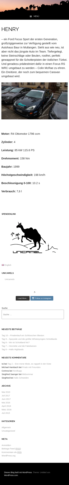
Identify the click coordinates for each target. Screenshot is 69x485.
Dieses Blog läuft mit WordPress (18, 472)
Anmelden (6, 445)
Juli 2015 (6, 413)
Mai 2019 (6, 392)
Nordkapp (17, 371)
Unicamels (8, 273)
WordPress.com (11, 475)
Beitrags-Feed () (11, 448)
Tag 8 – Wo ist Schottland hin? (16, 342)
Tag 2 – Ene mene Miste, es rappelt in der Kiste (29, 364)
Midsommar (27, 374)
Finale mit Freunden (31, 367)
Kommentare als (12, 452)
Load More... (23, 298)
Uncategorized (8, 431)
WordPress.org (8, 455)
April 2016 (6, 406)
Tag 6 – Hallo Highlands (12, 349)
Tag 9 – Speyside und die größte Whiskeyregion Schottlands (29, 339)
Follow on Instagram (41, 298)
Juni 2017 (6, 399)
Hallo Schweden (21, 378)
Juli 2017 (6, 395)
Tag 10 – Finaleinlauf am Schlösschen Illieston (23, 335)
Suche (5, 308)
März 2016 (6, 409)
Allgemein (6, 427)
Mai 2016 (6, 402)
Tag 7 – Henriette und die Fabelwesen (19, 346)
